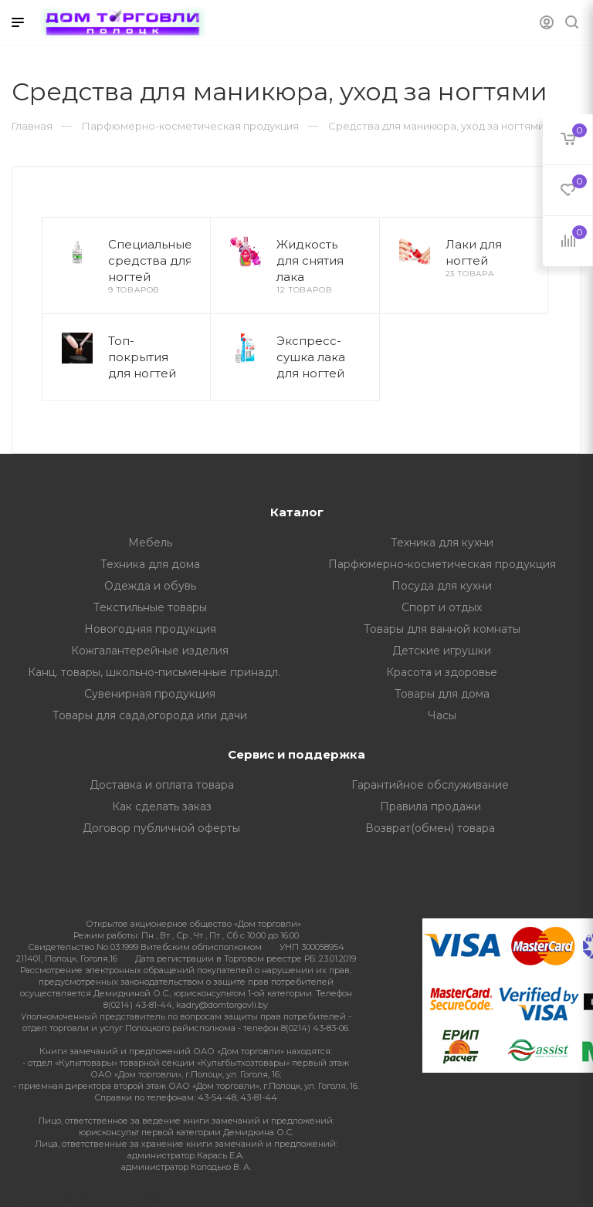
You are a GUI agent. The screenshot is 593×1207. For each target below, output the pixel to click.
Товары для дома (442, 694)
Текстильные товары (150, 607)
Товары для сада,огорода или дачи (150, 715)
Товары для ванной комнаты (442, 629)
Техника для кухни (442, 542)
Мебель (150, 542)
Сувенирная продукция (149, 694)
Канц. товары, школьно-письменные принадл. (154, 672)
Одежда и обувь (150, 586)
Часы (442, 715)
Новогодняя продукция (150, 629)
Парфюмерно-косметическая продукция (442, 564)
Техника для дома (150, 564)
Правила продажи (430, 806)
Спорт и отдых (442, 607)
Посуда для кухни (441, 586)
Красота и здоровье (441, 672)
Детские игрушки (441, 651)
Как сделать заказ (162, 806)
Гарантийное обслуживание (430, 785)
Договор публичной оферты (161, 828)
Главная (32, 126)
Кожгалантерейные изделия (150, 651)
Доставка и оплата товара (162, 785)
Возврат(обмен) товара (430, 828)
